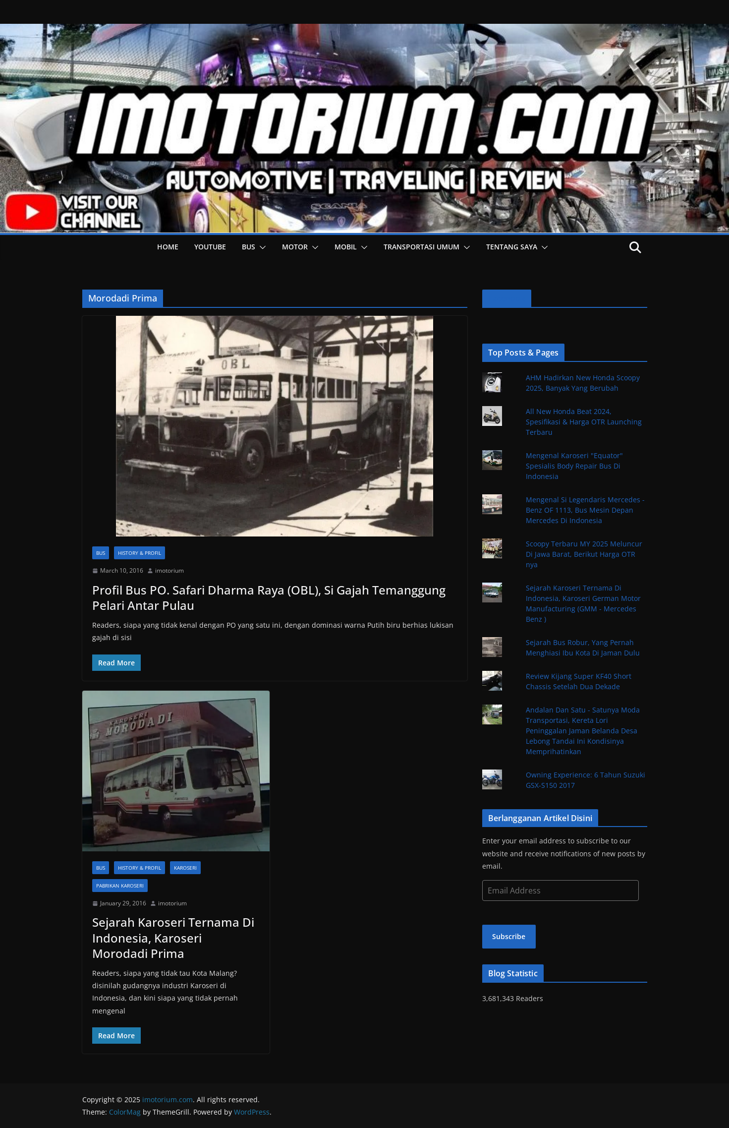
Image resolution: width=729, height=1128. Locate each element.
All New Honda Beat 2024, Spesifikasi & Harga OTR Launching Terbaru (584, 422)
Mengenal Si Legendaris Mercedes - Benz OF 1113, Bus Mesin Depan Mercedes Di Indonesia (585, 510)
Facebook (506, 298)
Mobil (346, 246)
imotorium (169, 570)
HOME (167, 246)
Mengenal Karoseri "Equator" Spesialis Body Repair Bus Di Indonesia (574, 466)
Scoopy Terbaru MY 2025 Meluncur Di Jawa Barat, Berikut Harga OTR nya (584, 554)
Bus (248, 246)
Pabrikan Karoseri (120, 885)
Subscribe (508, 936)
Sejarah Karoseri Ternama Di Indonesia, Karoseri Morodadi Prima (173, 937)
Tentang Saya (511, 246)
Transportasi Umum (421, 246)
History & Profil (139, 552)
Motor (295, 246)
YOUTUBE (210, 246)
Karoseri (185, 867)
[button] (260, 247)
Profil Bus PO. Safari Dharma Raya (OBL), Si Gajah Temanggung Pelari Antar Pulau (269, 597)
